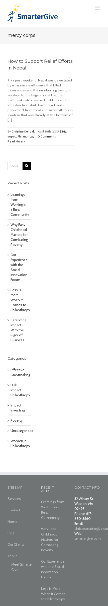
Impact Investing (18, 407)
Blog (11, 533)
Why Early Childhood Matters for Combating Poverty (19, 234)
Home (12, 521)
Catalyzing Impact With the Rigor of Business (18, 330)
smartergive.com (87, 538)
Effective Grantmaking (19, 372)
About (12, 556)
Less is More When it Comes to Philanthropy (20, 300)
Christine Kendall (23, 131)
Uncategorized (19, 430)
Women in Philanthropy (19, 443)
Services (14, 498)
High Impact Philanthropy (19, 390)
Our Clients (16, 544)
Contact (14, 510)
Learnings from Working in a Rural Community (20, 204)
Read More (15, 141)
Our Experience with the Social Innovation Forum (52, 569)
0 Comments (47, 136)
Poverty (17, 420)
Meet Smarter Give (22, 567)
